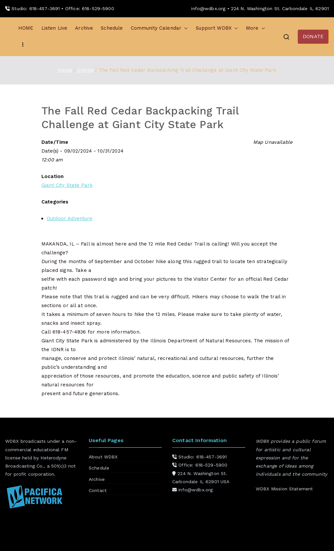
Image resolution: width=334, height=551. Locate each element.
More (255, 28)
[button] (184, 28)
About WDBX (103, 456)
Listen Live (54, 28)
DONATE (313, 36)
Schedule (112, 28)
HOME (26, 28)
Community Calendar (159, 28)
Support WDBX (217, 28)
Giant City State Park (67, 185)
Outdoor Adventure (70, 218)
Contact (98, 490)
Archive (84, 28)
